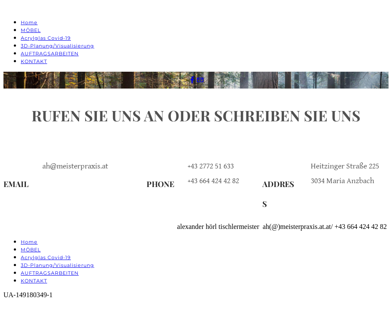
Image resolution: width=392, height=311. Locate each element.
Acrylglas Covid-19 (46, 38)
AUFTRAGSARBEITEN (50, 54)
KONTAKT (34, 61)
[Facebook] (192, 80)
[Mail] (200, 80)
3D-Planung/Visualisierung (57, 46)
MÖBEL (31, 30)
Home (29, 22)
